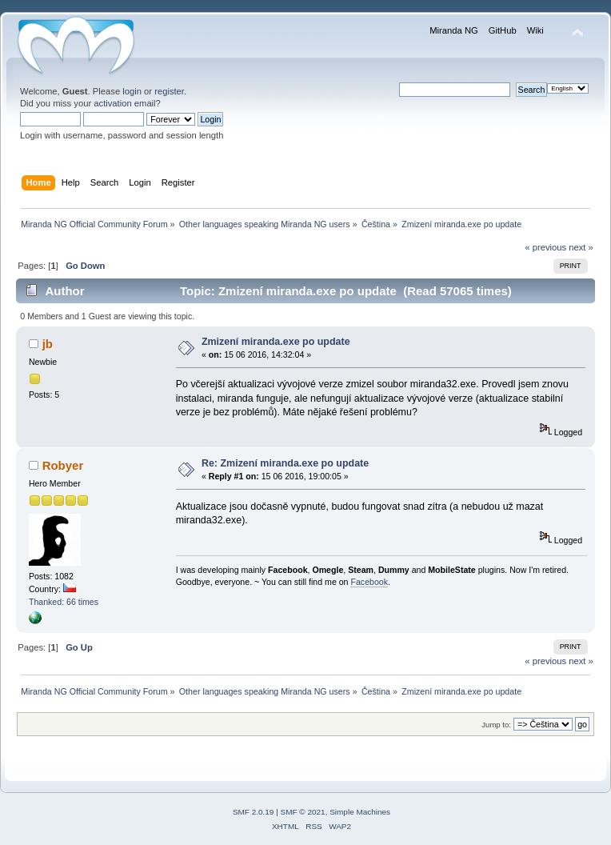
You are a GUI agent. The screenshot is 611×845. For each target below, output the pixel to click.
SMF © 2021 (303, 811)
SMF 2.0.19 (253, 811)
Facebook (369, 582)
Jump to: (496, 724)
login (132, 91)
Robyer (63, 465)
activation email (124, 103)
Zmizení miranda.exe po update (276, 341)
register (169, 91)
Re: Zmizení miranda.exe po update (285, 463)
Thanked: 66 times (63, 602)
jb (47, 343)
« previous (545, 247)
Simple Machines (359, 811)
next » (581, 247)
